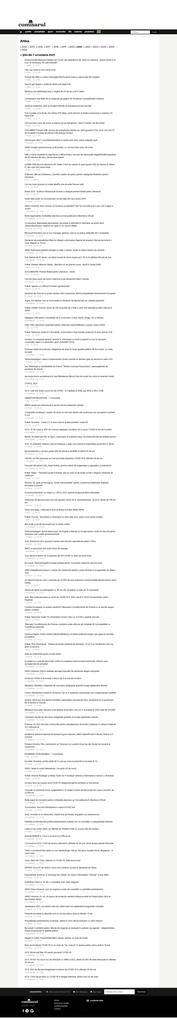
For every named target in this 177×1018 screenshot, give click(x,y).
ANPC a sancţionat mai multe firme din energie (46, 549)
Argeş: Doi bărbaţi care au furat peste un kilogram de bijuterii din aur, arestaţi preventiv (64, 301)
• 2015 (31, 47)
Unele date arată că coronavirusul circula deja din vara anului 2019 (55, 199)
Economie (62, 32)
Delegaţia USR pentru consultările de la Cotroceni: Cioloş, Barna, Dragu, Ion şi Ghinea (64, 318)
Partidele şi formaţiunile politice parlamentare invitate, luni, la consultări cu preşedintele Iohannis (69, 822)
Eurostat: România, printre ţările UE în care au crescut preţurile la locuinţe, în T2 (61, 761)
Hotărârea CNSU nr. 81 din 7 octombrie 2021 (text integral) (51, 882)
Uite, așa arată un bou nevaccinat (40, 70)
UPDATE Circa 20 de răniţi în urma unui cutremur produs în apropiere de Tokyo (61, 868)
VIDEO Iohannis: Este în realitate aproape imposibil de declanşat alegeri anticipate (62, 671)
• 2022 (86, 47)
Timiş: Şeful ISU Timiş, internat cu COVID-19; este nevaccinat (52, 861)
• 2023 (94, 47)
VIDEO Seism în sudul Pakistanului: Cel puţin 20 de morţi (50, 769)
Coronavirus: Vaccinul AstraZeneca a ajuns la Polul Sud (50, 807)
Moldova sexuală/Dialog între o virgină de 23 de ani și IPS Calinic (54, 92)
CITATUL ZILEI (31, 384)
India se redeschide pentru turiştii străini (43, 654)
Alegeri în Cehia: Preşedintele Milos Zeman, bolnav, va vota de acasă (56, 938)
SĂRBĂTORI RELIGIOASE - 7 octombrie (42, 398)
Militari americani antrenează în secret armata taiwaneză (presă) (54, 405)
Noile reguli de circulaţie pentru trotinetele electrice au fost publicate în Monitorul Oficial (65, 800)
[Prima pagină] (21, 32)
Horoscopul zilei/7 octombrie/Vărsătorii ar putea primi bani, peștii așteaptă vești (61, 140)
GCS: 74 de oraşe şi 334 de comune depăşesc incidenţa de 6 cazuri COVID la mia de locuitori (68, 430)
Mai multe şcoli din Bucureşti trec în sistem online (47, 524)
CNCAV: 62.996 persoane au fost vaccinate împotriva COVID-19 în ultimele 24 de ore (64, 459)
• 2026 (23, 50)
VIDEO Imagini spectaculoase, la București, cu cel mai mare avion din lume (59, 147)
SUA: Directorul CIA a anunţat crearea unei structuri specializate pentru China (60, 541)
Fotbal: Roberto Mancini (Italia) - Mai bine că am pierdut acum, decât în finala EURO (63, 265)
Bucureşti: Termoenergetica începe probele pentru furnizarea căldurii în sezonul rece (63, 563)
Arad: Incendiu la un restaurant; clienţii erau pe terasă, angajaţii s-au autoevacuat (62, 815)
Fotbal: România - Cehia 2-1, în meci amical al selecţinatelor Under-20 (56, 422)
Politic (29, 32)
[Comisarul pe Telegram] (27, 1011)
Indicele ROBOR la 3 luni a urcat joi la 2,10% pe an (48, 836)
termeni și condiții (61, 1003)
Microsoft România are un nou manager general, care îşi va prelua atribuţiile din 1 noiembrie (67, 233)
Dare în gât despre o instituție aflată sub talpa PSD (48, 84)
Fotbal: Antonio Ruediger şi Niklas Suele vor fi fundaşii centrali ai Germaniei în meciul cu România (69, 776)
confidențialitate (61, 1006)
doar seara (95, 992)
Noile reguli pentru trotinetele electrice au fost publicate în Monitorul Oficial (59, 216)
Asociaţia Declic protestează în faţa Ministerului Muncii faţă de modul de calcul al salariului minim (69, 376)
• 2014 (23, 47)
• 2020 (70, 47)
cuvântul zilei (94, 1001)
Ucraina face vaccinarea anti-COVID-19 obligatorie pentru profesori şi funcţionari (62, 783)
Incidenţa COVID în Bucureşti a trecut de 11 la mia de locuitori (53, 678)
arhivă (56, 1001)
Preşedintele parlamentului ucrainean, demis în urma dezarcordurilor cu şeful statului (63, 921)
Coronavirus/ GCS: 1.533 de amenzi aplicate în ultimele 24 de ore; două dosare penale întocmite (69, 843)
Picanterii (92, 32)
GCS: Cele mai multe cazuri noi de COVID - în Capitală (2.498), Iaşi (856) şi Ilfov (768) (64, 391)
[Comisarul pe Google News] (32, 1011)
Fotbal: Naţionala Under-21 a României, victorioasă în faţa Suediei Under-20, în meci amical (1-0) (68, 332)
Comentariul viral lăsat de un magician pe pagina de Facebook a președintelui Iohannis (64, 99)
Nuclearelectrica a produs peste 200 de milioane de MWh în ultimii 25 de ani (60, 451)
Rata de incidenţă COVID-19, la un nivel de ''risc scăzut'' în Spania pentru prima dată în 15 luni (67, 945)
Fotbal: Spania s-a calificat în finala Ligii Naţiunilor (47, 286)
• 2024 (102, 47)
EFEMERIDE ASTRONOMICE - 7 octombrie (44, 754)
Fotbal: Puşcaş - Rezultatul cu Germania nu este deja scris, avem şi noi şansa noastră (64, 517)
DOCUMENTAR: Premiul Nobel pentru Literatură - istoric (50, 272)
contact (57, 1009)
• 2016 (39, 47)
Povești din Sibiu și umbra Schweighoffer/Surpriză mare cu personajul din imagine (62, 77)
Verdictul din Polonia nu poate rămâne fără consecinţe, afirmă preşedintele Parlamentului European (70, 294)
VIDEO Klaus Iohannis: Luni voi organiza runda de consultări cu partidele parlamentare (64, 889)
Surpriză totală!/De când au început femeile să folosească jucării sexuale (58, 106)
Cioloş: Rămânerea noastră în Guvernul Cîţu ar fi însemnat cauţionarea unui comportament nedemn (70, 693)
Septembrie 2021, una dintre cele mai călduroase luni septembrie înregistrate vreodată (64, 907)
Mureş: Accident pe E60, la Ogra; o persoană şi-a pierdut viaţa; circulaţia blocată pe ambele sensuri (70, 437)
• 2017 (47, 47)
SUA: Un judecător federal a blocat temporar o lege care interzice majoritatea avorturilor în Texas (69, 444)
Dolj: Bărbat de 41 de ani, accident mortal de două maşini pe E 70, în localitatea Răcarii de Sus (68, 257)
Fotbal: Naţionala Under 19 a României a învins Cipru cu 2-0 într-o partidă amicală (62, 617)
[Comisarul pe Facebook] (23, 1011)
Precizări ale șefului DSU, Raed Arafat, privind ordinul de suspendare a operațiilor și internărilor (68, 466)
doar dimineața (80, 992)
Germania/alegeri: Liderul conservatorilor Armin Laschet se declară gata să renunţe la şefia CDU (69, 359)
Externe (80, 32)
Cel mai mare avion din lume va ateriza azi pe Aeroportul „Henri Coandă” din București (64, 123)
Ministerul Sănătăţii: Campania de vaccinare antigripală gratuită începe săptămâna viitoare (66, 686)
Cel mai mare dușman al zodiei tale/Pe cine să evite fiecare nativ (54, 184)
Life (71, 32)
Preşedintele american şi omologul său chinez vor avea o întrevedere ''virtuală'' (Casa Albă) (66, 875)
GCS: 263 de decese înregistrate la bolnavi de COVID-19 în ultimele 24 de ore (60, 970)
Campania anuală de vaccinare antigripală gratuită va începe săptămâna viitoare (61, 717)
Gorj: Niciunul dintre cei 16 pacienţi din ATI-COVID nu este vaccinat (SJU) (58, 556)
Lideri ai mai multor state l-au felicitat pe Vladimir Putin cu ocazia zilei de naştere (62, 829)
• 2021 (78, 47)
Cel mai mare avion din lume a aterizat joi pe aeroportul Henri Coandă (57, 279)
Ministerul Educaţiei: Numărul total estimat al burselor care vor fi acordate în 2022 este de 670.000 (70, 710)
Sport (51, 32)
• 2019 (62, 47)
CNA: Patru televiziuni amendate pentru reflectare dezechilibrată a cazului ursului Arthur (65, 325)
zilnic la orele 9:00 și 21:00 (58, 992)
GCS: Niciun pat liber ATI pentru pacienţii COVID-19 (48, 953)
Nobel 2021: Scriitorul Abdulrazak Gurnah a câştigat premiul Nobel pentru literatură (63, 192)
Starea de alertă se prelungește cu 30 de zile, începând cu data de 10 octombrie (62, 590)
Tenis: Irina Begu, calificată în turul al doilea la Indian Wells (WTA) (54, 510)
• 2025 (110, 47)
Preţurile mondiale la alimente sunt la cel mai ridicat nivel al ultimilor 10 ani (59, 914)
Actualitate (40, 32)
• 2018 (54, 47)
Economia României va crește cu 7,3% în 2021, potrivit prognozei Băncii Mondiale (62, 493)
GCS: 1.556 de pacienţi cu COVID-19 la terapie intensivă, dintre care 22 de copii (61, 977)
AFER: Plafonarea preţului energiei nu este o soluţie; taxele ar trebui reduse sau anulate (64, 250)
